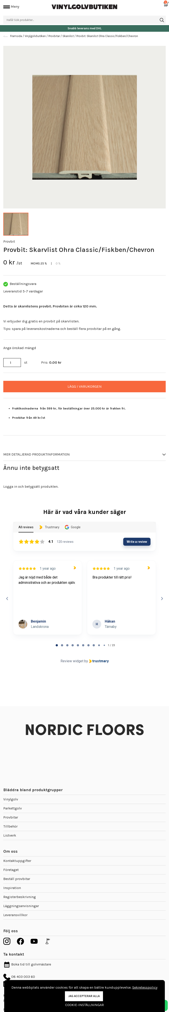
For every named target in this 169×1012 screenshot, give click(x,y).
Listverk (9, 835)
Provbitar (10, 817)
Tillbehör (10, 826)
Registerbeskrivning (19, 897)
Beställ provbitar (16, 879)
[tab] (56, 645)
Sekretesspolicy (144, 987)
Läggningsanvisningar (21, 906)
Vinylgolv (10, 799)
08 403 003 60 (19, 977)
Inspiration (12, 888)
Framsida (16, 36)
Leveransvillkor (15, 915)
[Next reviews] (162, 598)
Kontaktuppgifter (17, 861)
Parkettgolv (12, 808)
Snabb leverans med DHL (84, 28)
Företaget (11, 870)
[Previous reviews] (7, 598)
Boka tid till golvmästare (27, 964)
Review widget (72, 661)
